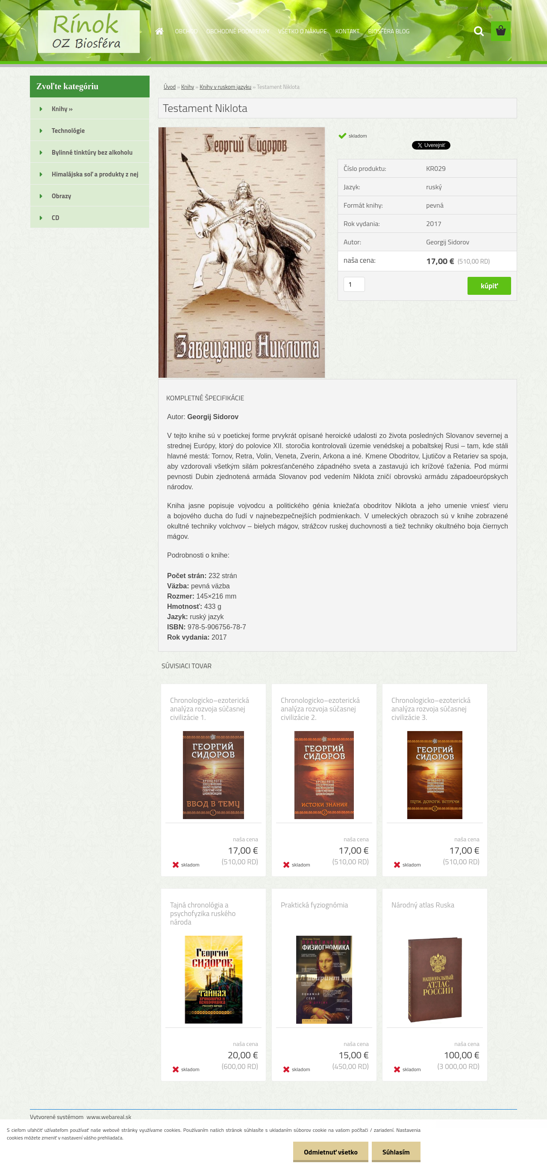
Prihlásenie (456, 7)
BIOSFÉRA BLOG (388, 30)
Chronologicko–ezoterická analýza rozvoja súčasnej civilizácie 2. (320, 709)
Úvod (170, 86)
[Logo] (88, 31)
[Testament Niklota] (242, 131)
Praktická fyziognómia (314, 905)
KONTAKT (347, 30)
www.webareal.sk (109, 1116)
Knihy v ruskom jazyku (225, 86)
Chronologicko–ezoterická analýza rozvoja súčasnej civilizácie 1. (209, 709)
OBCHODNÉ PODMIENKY (238, 30)
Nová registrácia (492, 7)
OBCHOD (186, 30)
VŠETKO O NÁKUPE (302, 30)
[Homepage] (159, 31)
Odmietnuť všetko (331, 1152)
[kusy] (354, 284)
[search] (478, 31)
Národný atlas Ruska (422, 905)
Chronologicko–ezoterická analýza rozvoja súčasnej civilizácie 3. (431, 709)
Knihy (187, 86)
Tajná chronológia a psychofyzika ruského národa (202, 913)
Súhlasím (396, 1152)
